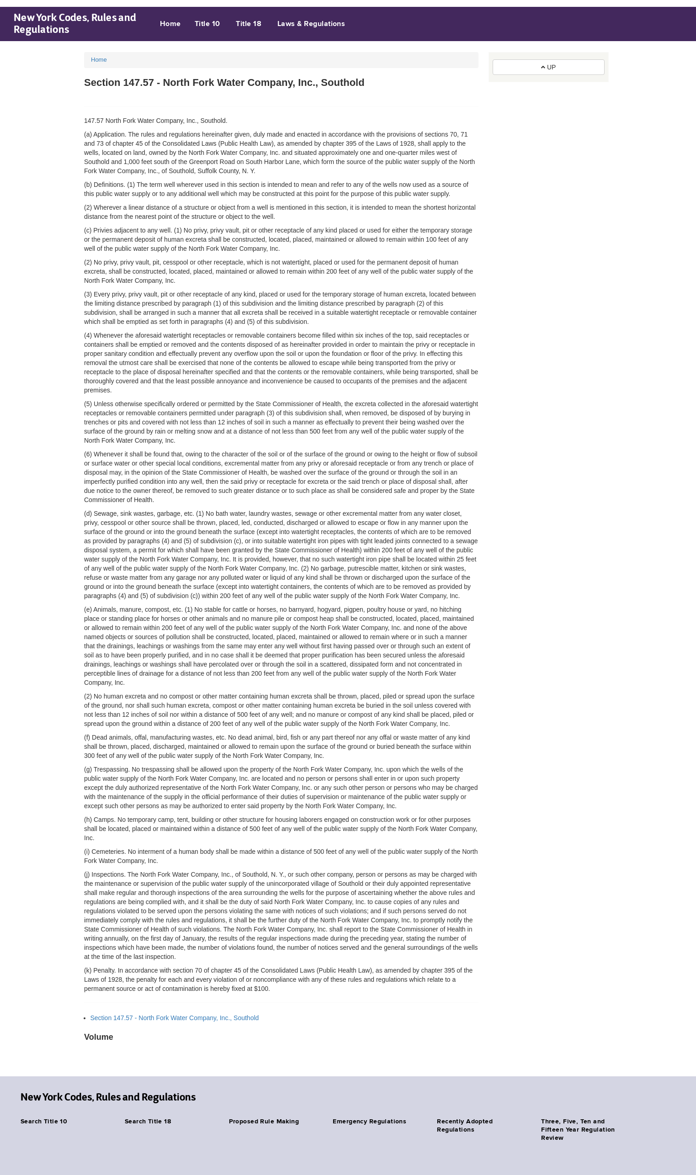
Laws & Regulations (311, 24)
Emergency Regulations (369, 1121)
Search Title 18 (148, 1121)
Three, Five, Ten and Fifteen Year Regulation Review (578, 1129)
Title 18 (248, 24)
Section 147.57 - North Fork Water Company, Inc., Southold (174, 1018)
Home (170, 24)
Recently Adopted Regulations (465, 1125)
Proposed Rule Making (264, 1121)
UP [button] (548, 67)
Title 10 (207, 24)
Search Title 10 (44, 1121)
